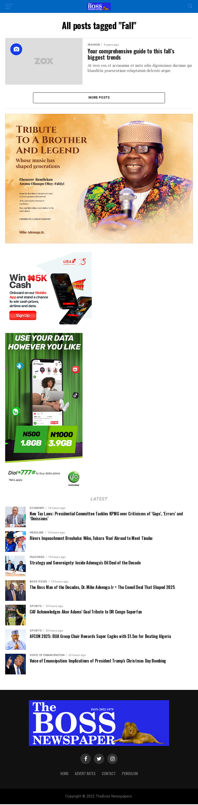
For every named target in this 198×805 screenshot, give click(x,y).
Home (64, 774)
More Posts (99, 98)
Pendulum (130, 774)
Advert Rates (85, 774)
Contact (109, 774)
